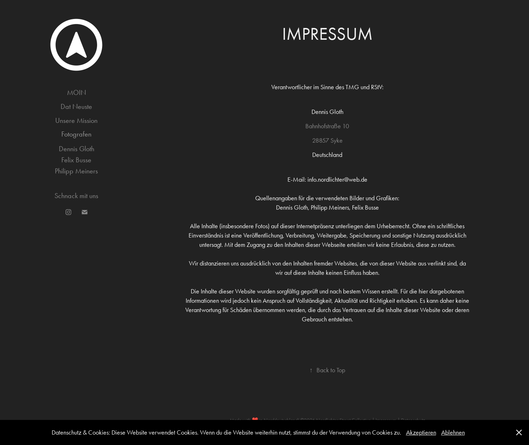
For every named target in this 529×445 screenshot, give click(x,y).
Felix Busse (76, 159)
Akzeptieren (421, 432)
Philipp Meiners (76, 171)
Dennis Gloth (76, 148)
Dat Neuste (76, 106)
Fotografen (76, 134)
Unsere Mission (76, 120)
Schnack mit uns (76, 195)
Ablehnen (453, 432)
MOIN (76, 92)
